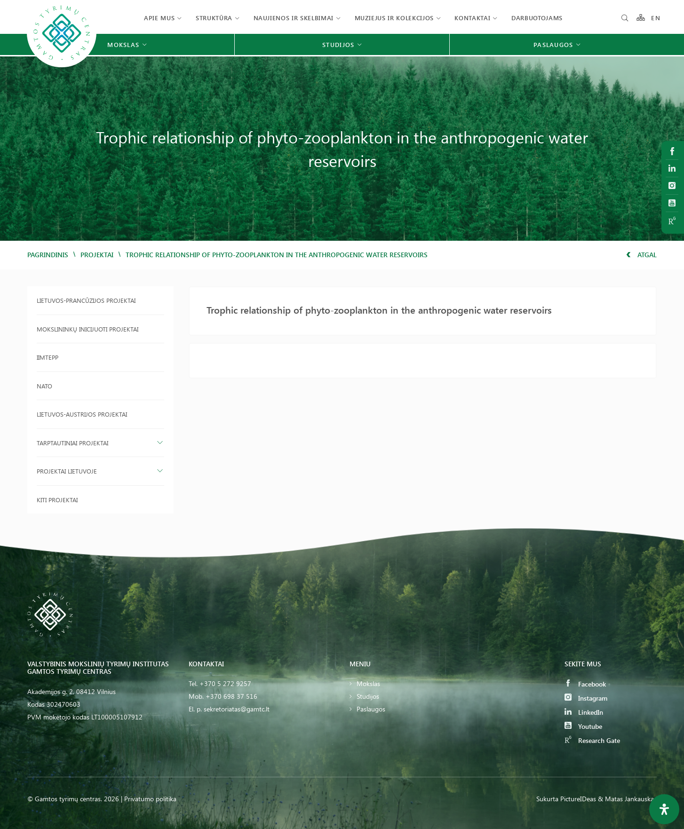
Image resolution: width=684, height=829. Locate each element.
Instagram (586, 698)
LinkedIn (584, 712)
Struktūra (214, 18)
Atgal (641, 254)
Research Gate (592, 740)
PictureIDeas (578, 798)
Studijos (368, 696)
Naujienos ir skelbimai (294, 18)
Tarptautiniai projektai (72, 443)
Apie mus (159, 18)
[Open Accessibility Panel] (664, 809)
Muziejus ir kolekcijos (394, 18)
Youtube (583, 726)
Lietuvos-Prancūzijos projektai (86, 300)
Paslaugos (371, 708)
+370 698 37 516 (231, 696)
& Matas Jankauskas (627, 798)
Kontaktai (472, 18)
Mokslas (368, 683)
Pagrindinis (47, 254)
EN (655, 18)
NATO (44, 386)
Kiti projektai (57, 500)
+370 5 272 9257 (225, 683)
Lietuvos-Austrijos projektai (82, 414)
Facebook (585, 683)
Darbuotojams (537, 18)
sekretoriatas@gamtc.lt (237, 708)
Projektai (96, 254)
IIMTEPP (47, 357)
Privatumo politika (150, 798)
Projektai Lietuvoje (67, 471)
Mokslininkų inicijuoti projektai (87, 329)
